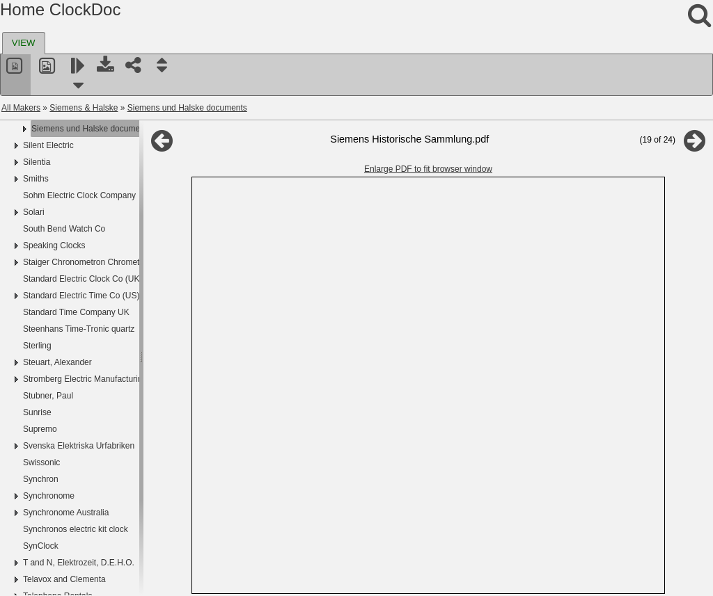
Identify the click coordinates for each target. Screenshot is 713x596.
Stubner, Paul (48, 396)
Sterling (37, 346)
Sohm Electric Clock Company (79, 195)
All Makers (20, 108)
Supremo (40, 429)
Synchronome (49, 496)
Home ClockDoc (60, 9)
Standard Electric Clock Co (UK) (82, 279)
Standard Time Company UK (76, 312)
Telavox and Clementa (64, 579)
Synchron (40, 479)
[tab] (23, 43)
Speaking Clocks (54, 245)
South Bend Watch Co (64, 229)
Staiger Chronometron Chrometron (87, 262)
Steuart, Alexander (57, 362)
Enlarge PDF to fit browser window (428, 169)
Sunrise (37, 412)
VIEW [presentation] (24, 43)
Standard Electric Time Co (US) (81, 295)
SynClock (40, 546)
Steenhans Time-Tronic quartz (78, 329)
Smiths (36, 179)
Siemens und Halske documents (187, 108)
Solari (34, 212)
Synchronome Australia (66, 512)
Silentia (36, 162)
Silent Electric (48, 145)
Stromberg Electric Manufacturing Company (104, 379)
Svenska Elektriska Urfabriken (78, 446)
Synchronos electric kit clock (75, 529)
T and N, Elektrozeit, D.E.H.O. (78, 562)
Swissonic (41, 462)
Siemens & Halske (83, 108)
